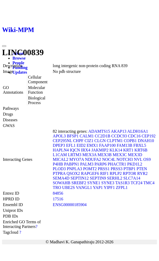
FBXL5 (139, 145)
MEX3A (89, 154)
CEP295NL (62, 140)
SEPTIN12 (80, 178)
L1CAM (60, 154)
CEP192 (148, 136)
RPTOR (129, 173)
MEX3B (105, 154)
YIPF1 (109, 187)
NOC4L (108, 159)
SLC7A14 (131, 178)
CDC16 (134, 136)
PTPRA (59, 173)
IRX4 (85, 150)
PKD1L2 (134, 164)
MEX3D (135, 154)
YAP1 (98, 187)
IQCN (75, 150)
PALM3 (86, 164)
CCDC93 (119, 136)
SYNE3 (107, 183)
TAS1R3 (122, 183)
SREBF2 (78, 183)
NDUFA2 (93, 159)
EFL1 (70, 145)
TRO (57, 187)
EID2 (81, 145)
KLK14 (116, 150)
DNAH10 (146, 140)
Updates (19, 72)
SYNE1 (93, 183)
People (18, 63)
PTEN (142, 169)
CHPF (78, 140)
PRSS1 (104, 169)
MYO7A (76, 159)
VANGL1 (84, 187)
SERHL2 (114, 178)
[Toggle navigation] (4, 46)
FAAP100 (107, 145)
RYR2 (142, 173)
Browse (19, 58)
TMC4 (149, 183)
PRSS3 (116, 169)
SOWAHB (62, 183)
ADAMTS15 (99, 131)
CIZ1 (89, 140)
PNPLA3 (74, 169)
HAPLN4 (61, 150)
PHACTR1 (117, 164)
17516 (58, 199)
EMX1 (92, 145)
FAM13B (124, 145)
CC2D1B (102, 136)
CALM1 (87, 136)
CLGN (100, 140)
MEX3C (120, 154)
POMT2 (90, 169)
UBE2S (68, 187)
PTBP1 (130, 169)
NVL (138, 159)
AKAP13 (118, 131)
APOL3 (59, 136)
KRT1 (128, 150)
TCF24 (136, 183)
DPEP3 (59, 145)
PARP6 (100, 164)
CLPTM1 (115, 140)
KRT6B (141, 150)
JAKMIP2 (100, 150)
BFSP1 (73, 136)
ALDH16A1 (137, 131)
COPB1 (130, 140)
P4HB (58, 164)
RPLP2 (116, 173)
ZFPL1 (122, 187)
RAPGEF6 (90, 173)
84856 (58, 193)
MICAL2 (60, 159)
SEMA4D (61, 178)
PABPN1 (71, 164)
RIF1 (104, 173)
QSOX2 (73, 173)
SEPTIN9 (98, 178)
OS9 (147, 159)
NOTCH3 (124, 159)
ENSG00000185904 (70, 204)
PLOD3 (59, 169)
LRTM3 (74, 154)
